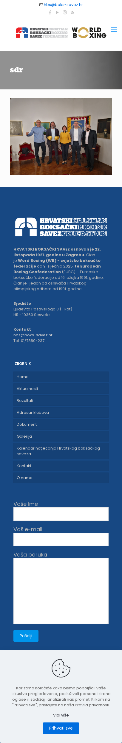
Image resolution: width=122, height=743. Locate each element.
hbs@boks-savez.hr (32, 335)
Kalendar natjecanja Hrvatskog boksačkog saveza (58, 451)
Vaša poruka (61, 587)
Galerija (24, 436)
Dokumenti (27, 424)
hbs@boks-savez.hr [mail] (63, 4)
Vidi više (61, 715)
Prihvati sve (61, 728)
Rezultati (25, 400)
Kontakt (24, 466)
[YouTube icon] (57, 12)
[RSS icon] (72, 12)
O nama (25, 478)
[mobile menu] (114, 29)
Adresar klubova (33, 412)
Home (23, 377)
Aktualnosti (27, 388)
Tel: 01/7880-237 (28, 340)
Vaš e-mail (61, 536)
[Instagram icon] (65, 12)
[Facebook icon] (50, 12)
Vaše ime (61, 511)
